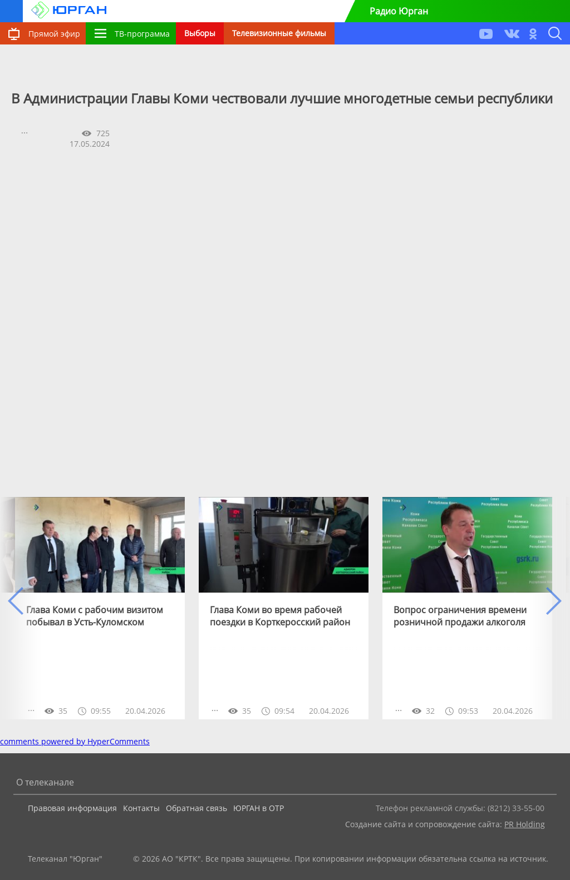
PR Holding (524, 824)
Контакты (141, 808)
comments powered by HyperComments (75, 741)
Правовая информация (72, 808)
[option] (100, 608)
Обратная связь (196, 808)
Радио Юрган (399, 11)
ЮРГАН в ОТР (258, 808)
